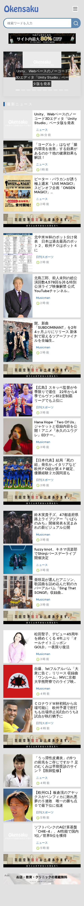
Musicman (43, 298)
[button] (9, 74)
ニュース (42, 130)
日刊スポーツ (45, 257)
